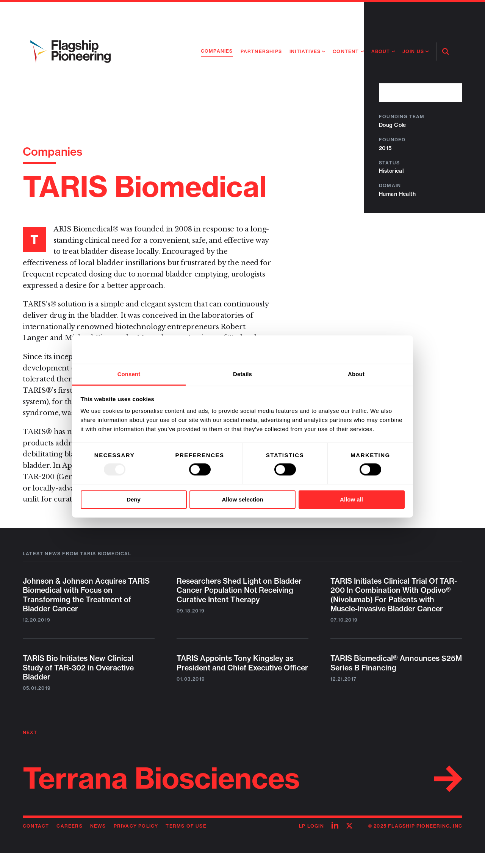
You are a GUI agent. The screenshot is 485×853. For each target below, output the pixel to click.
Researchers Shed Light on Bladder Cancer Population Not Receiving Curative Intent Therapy (239, 590)
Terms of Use (186, 826)
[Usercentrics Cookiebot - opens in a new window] (371, 349)
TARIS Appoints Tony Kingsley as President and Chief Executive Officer (242, 663)
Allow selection (242, 499)
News (98, 826)
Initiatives (305, 51)
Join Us (413, 51)
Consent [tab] (129, 374)
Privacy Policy (136, 826)
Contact (36, 826)
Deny (134, 499)
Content (346, 51)
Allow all (351, 499)
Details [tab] (242, 374)
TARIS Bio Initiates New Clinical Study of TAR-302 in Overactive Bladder (78, 667)
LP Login (311, 826)
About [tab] (356, 374)
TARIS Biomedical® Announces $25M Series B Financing (396, 663)
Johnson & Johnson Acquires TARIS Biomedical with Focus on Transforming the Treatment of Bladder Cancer (86, 594)
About (380, 51)
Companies (217, 51)
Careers (69, 826)
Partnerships (261, 51)
